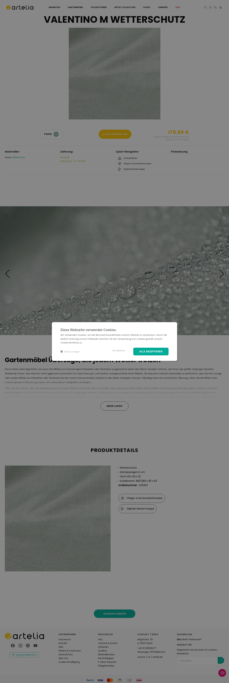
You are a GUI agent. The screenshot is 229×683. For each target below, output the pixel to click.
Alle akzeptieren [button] (150, 351)
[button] (70, 351)
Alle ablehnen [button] (116, 350)
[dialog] (114, 341)
